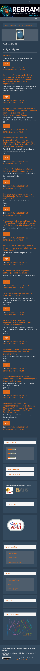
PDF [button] (6, 63)
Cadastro (30, 2)
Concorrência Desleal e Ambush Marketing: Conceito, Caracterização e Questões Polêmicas (20, 378)
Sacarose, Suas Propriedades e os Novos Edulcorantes (17, 294)
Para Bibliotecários (14, 562)
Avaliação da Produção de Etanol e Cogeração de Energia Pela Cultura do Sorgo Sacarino (19, 247)
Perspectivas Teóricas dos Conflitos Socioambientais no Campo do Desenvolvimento (18, 351)
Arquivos (12, 25)
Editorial (7, 55)
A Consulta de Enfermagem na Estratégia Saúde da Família (16, 271)
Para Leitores (12, 553)
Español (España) (13, 589)
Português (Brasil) (13, 580)
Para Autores (12, 558)
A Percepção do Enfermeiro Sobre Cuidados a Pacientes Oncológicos (18, 170)
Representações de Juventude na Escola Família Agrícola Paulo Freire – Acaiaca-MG (19, 196)
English (10, 584)
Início (6, 25)
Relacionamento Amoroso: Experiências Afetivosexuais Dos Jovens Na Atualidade (17, 322)
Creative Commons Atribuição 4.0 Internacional (18, 660)
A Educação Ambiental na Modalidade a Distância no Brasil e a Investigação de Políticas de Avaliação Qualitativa (19, 223)
